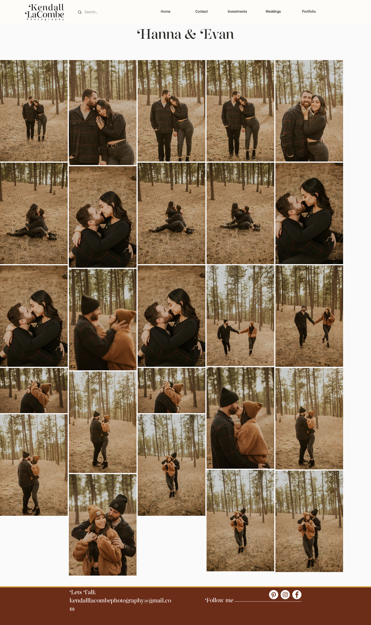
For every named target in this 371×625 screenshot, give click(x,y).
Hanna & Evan (185, 38)
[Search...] (110, 12)
